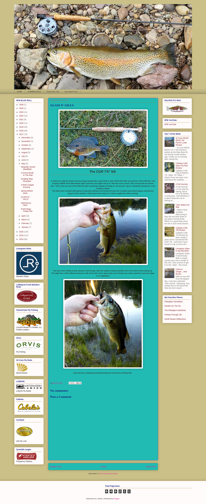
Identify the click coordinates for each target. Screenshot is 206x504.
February (25, 223)
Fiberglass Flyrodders (174, 301)
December (26, 137)
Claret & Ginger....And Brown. (181, 271)
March (24, 219)
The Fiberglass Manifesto (175, 310)
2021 (21, 119)
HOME (19, 92)
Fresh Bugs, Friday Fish (26, 210)
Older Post (151, 466)
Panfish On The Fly (173, 306)
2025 (21, 108)
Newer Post (55, 466)
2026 (21, 105)
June (23, 160)
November (26, 141)
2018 (21, 131)
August (24, 152)
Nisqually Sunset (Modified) (28, 168)
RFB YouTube (170, 124)
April (23, 216)
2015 (21, 235)
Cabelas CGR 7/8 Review (181, 229)
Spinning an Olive (26, 204)
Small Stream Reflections (175, 319)
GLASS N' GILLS (25, 198)
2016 (21, 232)
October (25, 145)
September (26, 149)
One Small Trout (71, 92)
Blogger (116, 499)
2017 (21, 134)
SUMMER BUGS (34, 92)
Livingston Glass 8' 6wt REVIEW (183, 250)
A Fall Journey (182, 184)
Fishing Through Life (173, 315)
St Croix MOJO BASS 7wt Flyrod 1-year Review (182, 141)
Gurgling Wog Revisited (26, 180)
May (23, 164)
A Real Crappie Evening (27, 186)
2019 (21, 127)
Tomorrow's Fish (52, 92)
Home (103, 466)
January (25, 227)
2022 (21, 116)
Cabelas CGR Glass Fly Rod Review (182, 165)
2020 (21, 123)
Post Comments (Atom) (108, 474)
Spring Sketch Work (27, 192)
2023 (21, 112)
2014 (21, 239)
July (23, 156)
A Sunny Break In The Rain (27, 174)
